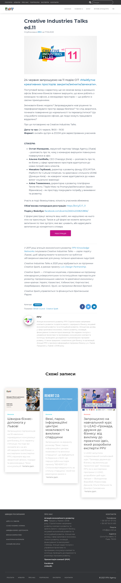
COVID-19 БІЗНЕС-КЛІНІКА (15, 526)
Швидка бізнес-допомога (17, 530)
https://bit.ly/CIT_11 (76, 210)
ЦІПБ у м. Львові (12, 521)
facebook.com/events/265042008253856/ (66, 215)
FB (113, 9)
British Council (39, 313)
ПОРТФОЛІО (35, 2)
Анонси (38, 309)
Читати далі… (28, 466)
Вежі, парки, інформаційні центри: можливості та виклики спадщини (57, 428)
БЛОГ (88, 9)
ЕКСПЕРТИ (45, 2)
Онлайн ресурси (13, 544)
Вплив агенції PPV (101, 9)
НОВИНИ (79, 9)
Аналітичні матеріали (15, 539)
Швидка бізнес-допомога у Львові (20, 422)
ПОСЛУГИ (8, 2)
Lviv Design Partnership (73, 271)
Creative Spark (52, 313)
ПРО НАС (25, 2)
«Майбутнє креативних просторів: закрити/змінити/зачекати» (59, 84)
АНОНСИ (67, 9)
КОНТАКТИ (54, 2)
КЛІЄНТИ (17, 2)
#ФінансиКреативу (14, 535)
